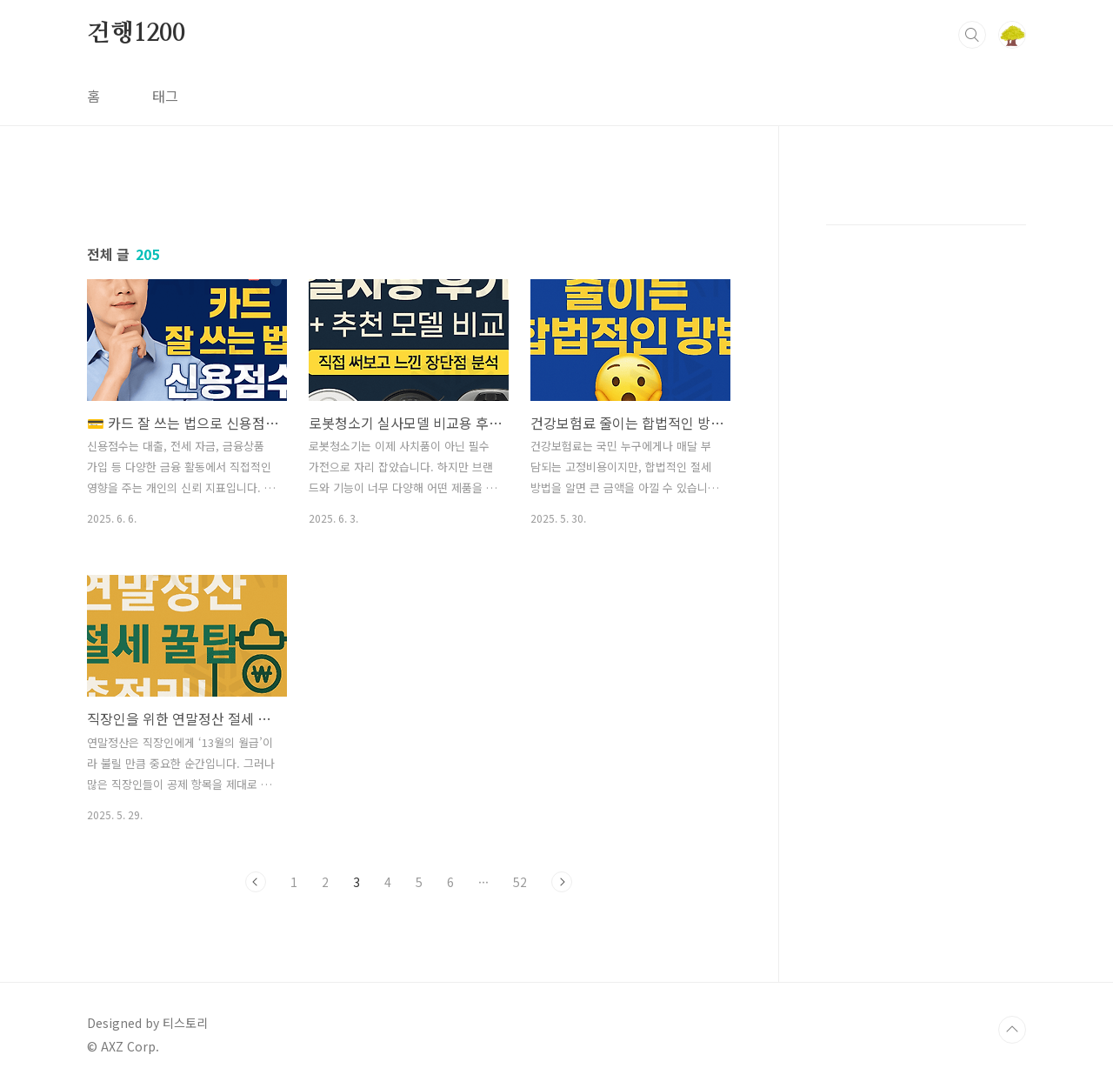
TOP (1012, 1030)
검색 (972, 35)
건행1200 (136, 34)
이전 (255, 881)
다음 (561, 881)
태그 (165, 95)
